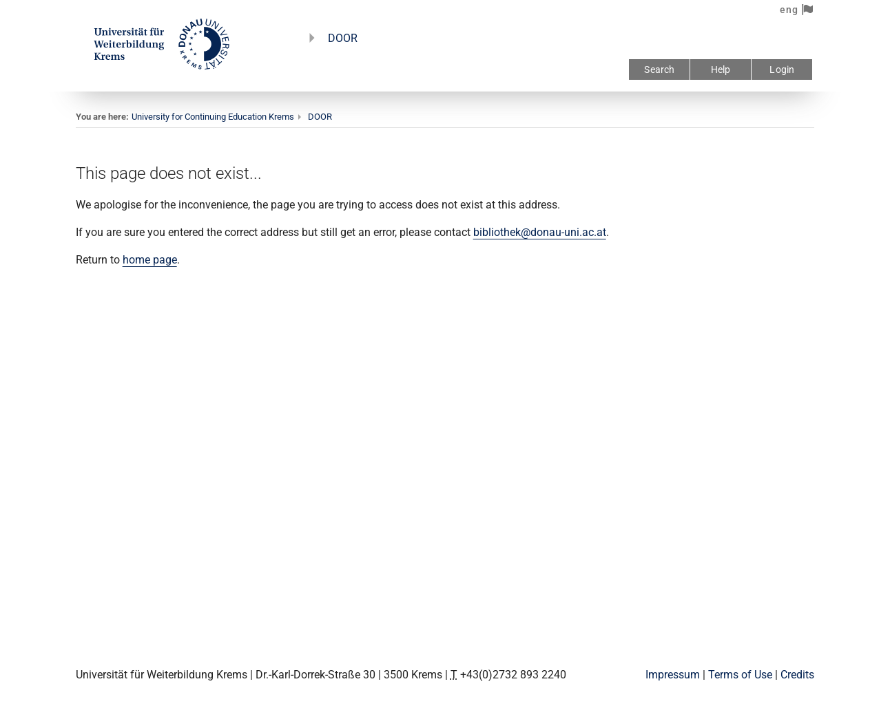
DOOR (343, 38)
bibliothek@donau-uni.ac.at (539, 232)
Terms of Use (740, 674)
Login (781, 69)
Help (721, 69)
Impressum (672, 674)
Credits (797, 674)
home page (150, 259)
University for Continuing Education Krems (213, 116)
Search (659, 69)
